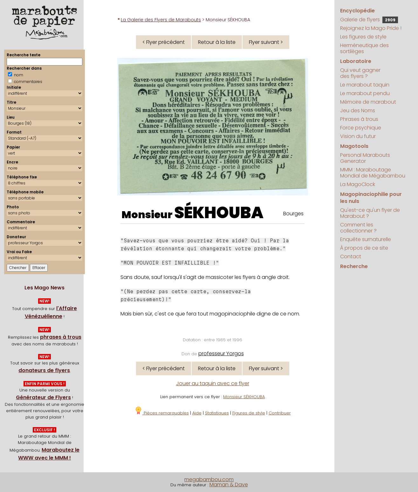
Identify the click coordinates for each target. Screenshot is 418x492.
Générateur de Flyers (43, 397)
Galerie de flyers (369, 19)
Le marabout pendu (365, 93)
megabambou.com (209, 479)
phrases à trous (60, 337)
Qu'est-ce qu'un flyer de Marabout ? (370, 213)
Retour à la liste (217, 42)
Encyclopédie (357, 10)
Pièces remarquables (161, 413)
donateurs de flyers (44, 370)
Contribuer (280, 413)
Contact (350, 256)
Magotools (354, 146)
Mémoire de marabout (368, 102)
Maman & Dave (228, 484)
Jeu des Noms (357, 110)
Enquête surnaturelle (365, 239)
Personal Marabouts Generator (365, 158)
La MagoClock (357, 184)
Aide (197, 413)
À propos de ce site (364, 248)
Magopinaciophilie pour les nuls (371, 198)
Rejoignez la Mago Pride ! (370, 28)
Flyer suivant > (266, 42)
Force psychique (360, 127)
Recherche (354, 266)
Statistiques (217, 413)
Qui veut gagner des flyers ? (360, 73)
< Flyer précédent (163, 42)
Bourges (293, 213)
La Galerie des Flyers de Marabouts (161, 20)
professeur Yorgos (221, 353)
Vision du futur (358, 136)
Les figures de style (363, 36)
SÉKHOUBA (219, 213)
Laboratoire (355, 61)
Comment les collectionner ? (358, 227)
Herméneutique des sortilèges (364, 48)
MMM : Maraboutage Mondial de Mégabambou (372, 172)
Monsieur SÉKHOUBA (244, 397)
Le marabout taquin (364, 84)
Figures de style (248, 413)
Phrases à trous (359, 119)
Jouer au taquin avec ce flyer (212, 383)
